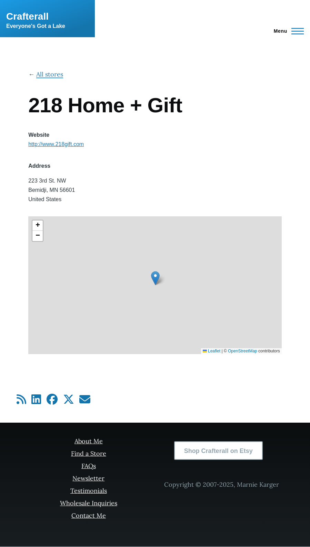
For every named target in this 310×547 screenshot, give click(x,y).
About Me (88, 441)
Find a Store (88, 453)
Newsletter (88, 478)
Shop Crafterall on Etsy (218, 450)
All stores (49, 74)
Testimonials (88, 491)
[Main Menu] (287, 31)
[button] (155, 278)
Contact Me (88, 515)
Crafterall (27, 16)
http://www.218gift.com (56, 144)
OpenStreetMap (242, 351)
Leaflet (211, 351)
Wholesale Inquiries (88, 503)
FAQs (88, 466)
